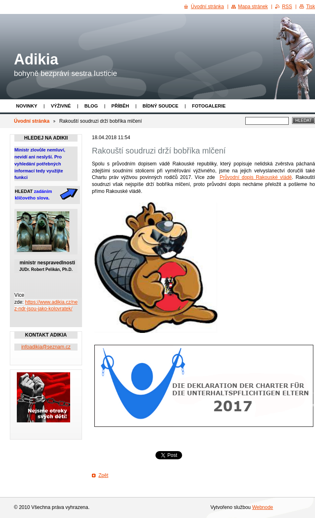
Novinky (26, 105)
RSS (287, 6)
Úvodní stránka (32, 121)
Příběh (120, 105)
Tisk (310, 6)
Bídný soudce (160, 105)
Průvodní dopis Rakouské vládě (255, 177)
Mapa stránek (253, 6)
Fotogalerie (209, 105)
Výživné (61, 105)
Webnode (262, 507)
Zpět (103, 475)
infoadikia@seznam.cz (46, 347)
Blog (91, 105)
